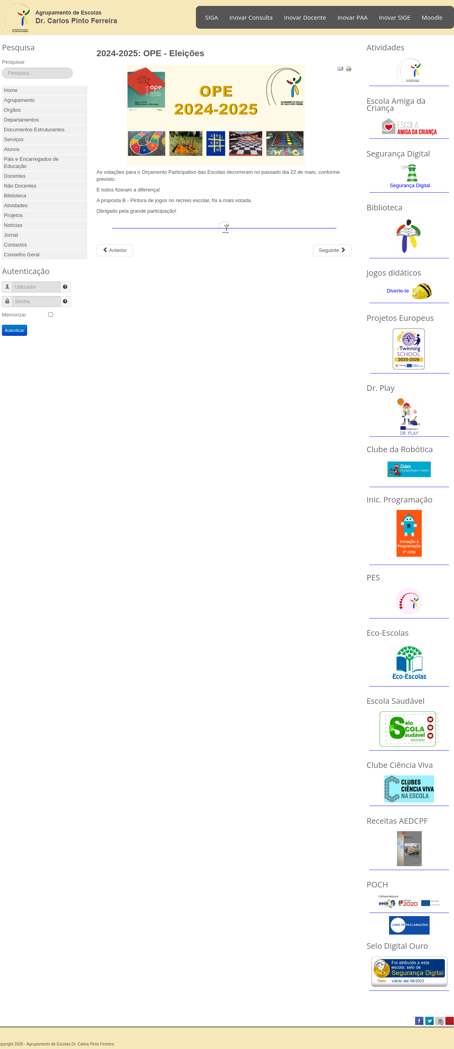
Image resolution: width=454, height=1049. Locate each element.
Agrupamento (19, 100)
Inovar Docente (305, 17)
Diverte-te (398, 291)
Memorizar (14, 315)
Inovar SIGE (394, 17)
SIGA (211, 17)
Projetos (13, 215)
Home (11, 90)
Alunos (12, 149)
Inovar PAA (352, 17)
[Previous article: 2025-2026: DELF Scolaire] (114, 250)
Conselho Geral (21, 255)
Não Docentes (20, 186)
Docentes (15, 176)
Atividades (16, 205)
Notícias (13, 225)
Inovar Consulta (251, 17)
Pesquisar (13, 62)
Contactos (15, 245)
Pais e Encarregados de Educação (31, 162)
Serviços (14, 139)
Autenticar (14, 330)
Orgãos (12, 110)
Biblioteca (15, 196)
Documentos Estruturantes (34, 130)
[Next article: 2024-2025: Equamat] (332, 250)
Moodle (432, 17)
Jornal (11, 235)
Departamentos (21, 120)
